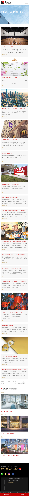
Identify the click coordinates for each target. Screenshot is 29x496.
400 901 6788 (7, 494)
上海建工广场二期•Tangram (10, 456)
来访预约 (22, 494)
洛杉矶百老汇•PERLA (8, 434)
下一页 (21, 382)
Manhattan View (6, 412)
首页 (9, 382)
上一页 (14, 382)
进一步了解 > (11, 482)
